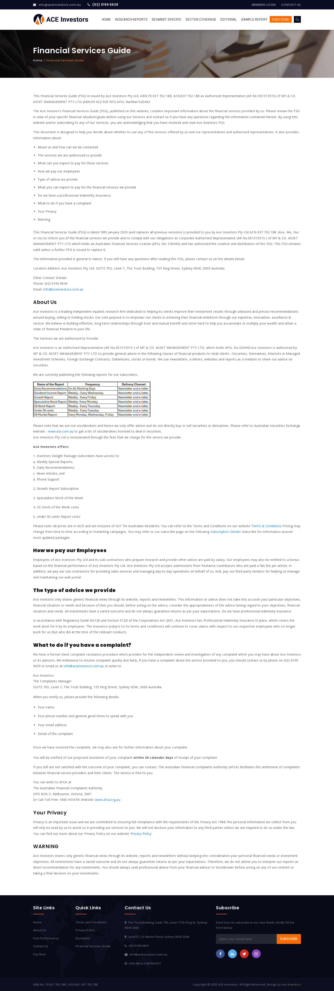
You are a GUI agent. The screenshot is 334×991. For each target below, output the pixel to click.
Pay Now (39, 954)
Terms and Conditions (91, 922)
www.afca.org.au (107, 800)
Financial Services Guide (93, 946)
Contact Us (291, 5)
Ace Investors (291, 984)
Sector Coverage (201, 19)
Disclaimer (82, 938)
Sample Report (254, 19)
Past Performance (46, 938)
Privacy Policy (141, 833)
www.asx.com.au (61, 431)
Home (106, 19)
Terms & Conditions (266, 526)
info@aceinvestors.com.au (60, 5)
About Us (39, 930)
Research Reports (131, 19)
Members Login (263, 5)
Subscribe (280, 19)
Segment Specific (166, 19)
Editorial (229, 19)
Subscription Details (225, 532)
